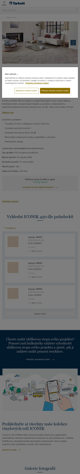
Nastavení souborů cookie (26, 90)
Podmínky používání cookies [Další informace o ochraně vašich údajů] (37, 83)
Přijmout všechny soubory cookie (55, 90)
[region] (40, 82)
